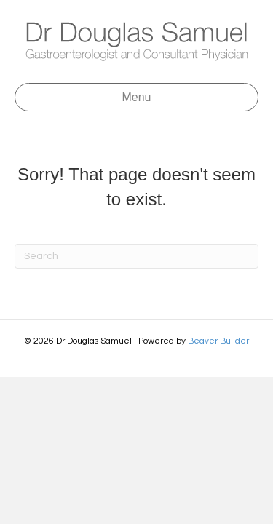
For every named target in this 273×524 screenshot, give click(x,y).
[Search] (136, 256)
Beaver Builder (218, 341)
